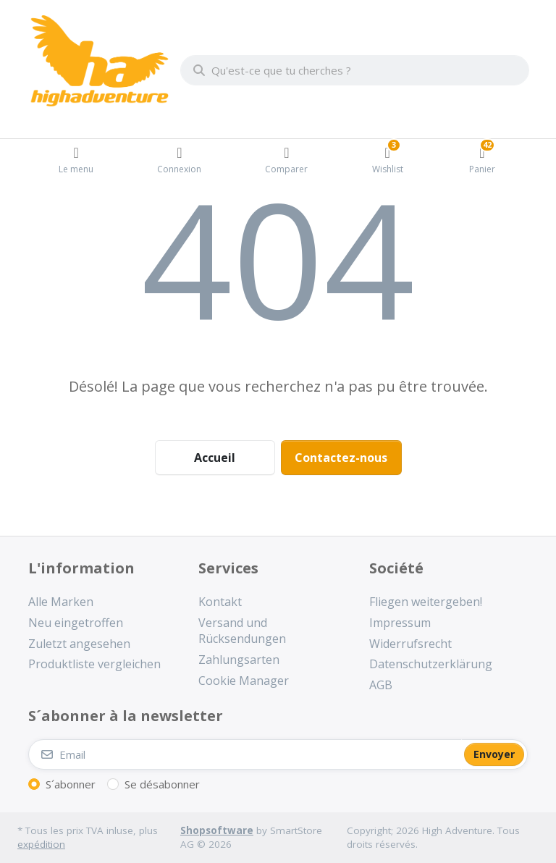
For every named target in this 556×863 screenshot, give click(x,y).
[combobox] (354, 70)
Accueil (214, 458)
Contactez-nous (341, 458)
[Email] (245, 754)
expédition (41, 844)
